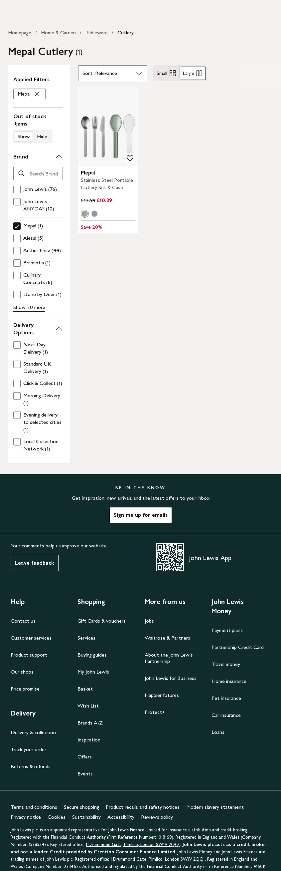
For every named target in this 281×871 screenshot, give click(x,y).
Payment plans (227, 630)
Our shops (22, 672)
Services (86, 638)
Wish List (88, 706)
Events (85, 773)
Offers (84, 756)
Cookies (57, 817)
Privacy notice (26, 817)
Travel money (225, 664)
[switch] (38, 128)
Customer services (31, 638)
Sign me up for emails (141, 515)
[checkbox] (38, 189)
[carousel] (108, 126)
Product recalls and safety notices (143, 807)
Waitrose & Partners (167, 638)
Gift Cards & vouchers (101, 621)
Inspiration (88, 739)
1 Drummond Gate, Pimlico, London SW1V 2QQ (133, 844)
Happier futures (162, 695)
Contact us (23, 621)
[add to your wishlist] (130, 158)
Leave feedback (34, 563)
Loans (217, 732)
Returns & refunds (31, 766)
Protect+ (155, 712)
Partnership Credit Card (237, 647)
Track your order (28, 749)
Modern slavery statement (215, 807)
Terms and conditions (34, 807)
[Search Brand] (38, 173)
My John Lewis (93, 672)
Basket (85, 689)
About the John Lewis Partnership (169, 658)
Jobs (149, 621)
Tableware (96, 32)
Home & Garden (58, 32)
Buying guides (92, 655)
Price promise (25, 689)
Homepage (19, 32)
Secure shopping (81, 807)
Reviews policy (157, 817)
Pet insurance (226, 698)
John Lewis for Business (171, 678)
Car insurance (226, 715)
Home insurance (228, 681)
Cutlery (125, 32)
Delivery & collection (33, 732)
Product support (29, 655)
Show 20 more (29, 307)
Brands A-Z (90, 723)
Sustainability (86, 817)
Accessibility (120, 817)
